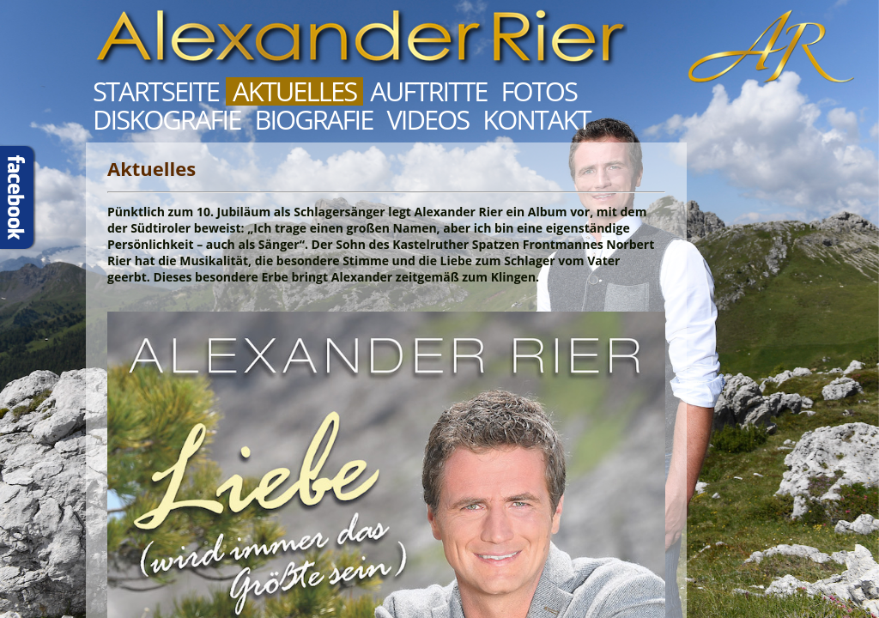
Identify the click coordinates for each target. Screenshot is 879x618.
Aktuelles (294, 91)
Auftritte (428, 91)
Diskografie (166, 120)
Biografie (313, 120)
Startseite (156, 91)
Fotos (539, 91)
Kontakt (536, 120)
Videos (427, 120)
